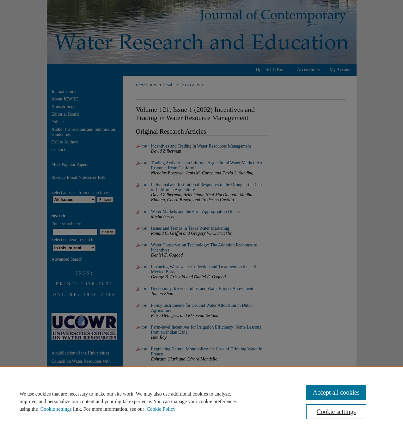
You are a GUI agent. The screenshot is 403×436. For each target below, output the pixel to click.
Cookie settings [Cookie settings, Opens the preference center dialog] (336, 411)
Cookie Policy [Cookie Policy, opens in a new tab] (161, 409)
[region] (201, 401)
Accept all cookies (336, 392)
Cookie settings (56, 409)
